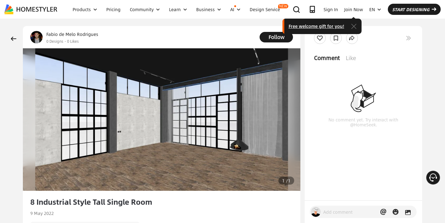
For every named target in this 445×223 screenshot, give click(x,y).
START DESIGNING (414, 9)
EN (375, 9)
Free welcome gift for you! (316, 26)
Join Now (353, 9)
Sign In (331, 9)
